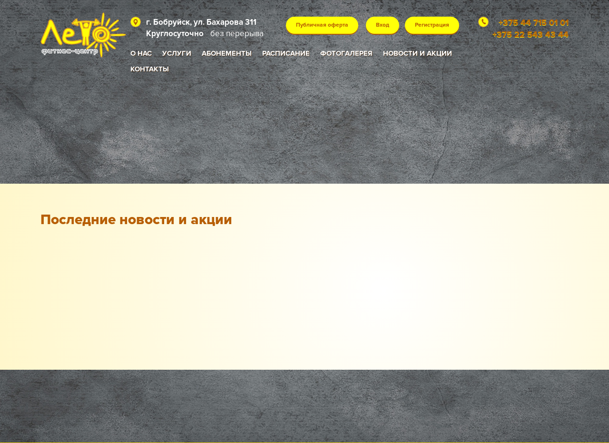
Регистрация (432, 25)
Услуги (176, 53)
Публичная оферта (322, 25)
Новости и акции (417, 53)
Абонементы (227, 53)
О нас (141, 53)
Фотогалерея (346, 53)
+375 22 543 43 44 (530, 34)
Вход (382, 25)
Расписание (286, 53)
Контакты (149, 69)
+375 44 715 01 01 (534, 22)
